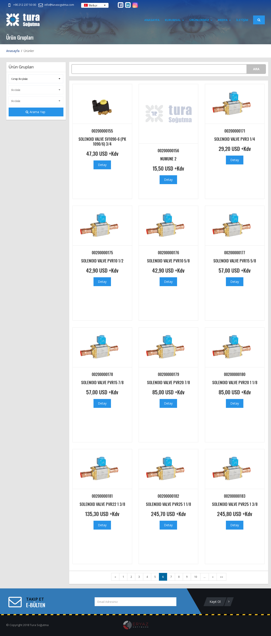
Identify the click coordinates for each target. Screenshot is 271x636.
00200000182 (168, 496)
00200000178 (102, 374)
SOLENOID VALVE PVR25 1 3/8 (235, 504)
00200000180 (234, 374)
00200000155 (102, 131)
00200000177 (234, 252)
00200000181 (102, 496)
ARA (256, 69)
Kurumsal (174, 20)
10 (195, 577)
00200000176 (168, 252)
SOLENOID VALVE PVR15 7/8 (102, 382)
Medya (224, 20)
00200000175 (102, 252)
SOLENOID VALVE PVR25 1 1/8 (168, 504)
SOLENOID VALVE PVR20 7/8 (168, 382)
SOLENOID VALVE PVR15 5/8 (234, 261)
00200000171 (234, 131)
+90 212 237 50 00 (21, 5)
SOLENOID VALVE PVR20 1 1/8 (234, 382)
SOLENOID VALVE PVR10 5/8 (168, 261)
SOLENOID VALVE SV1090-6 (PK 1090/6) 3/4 (102, 141)
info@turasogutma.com (56, 5)
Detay (102, 165)
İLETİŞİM (242, 20)
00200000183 (234, 496)
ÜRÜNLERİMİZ (200, 20)
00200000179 (168, 374)
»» (221, 577)
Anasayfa (152, 20)
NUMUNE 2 (168, 159)
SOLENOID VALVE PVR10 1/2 (102, 261)
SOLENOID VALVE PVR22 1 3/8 (102, 504)
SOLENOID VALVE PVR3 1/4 (234, 139)
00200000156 (168, 150)
